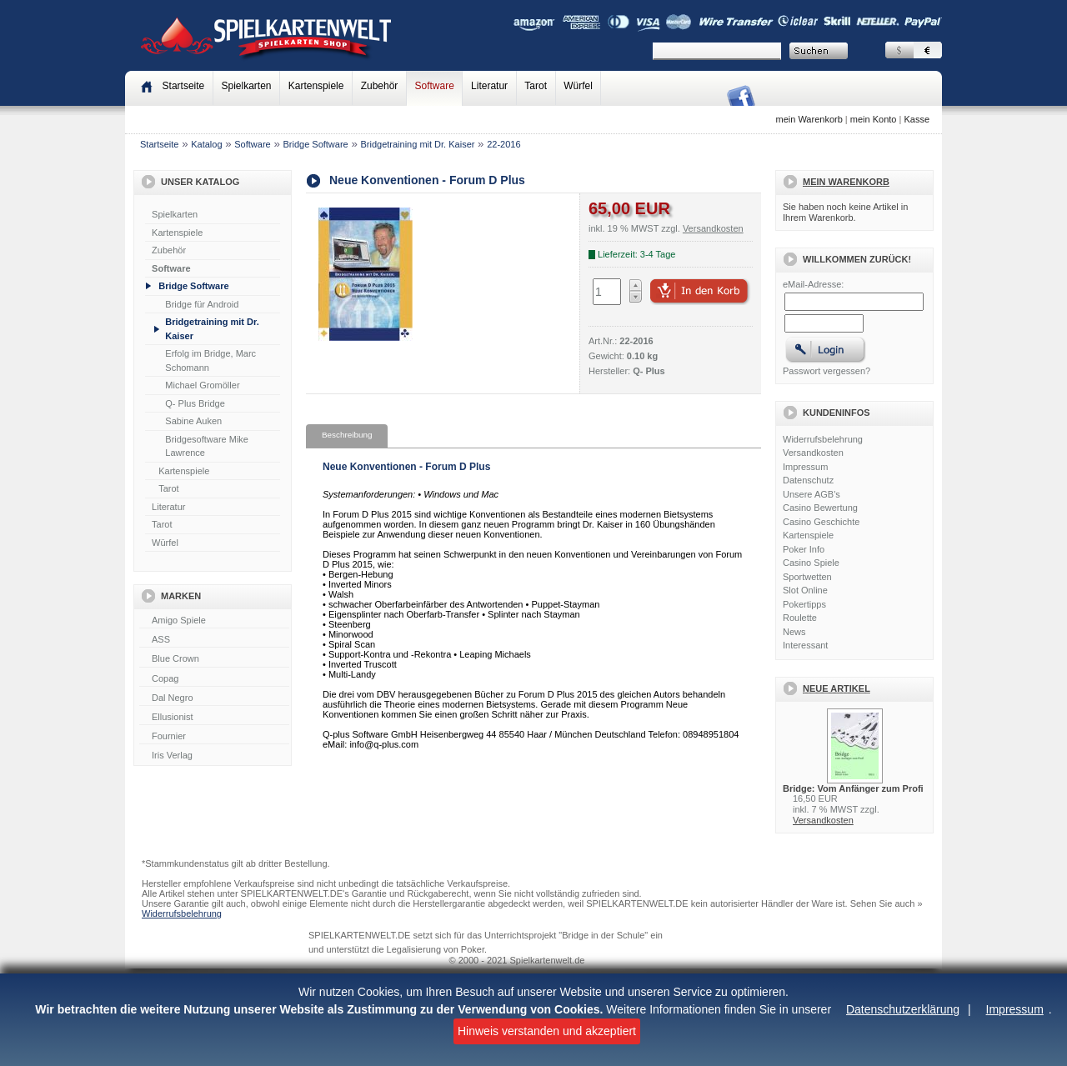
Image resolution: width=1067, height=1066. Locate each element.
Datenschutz (808, 480)
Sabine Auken (193, 421)
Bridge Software (315, 144)
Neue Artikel (836, 688)
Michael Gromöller (202, 385)
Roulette (800, 618)
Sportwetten (807, 577)
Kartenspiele (316, 86)
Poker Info (803, 549)
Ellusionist (214, 717)
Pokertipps (804, 604)
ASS (214, 640)
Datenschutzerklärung (902, 1009)
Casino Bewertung (820, 508)
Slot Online (805, 590)
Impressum (1015, 1009)
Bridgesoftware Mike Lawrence (206, 446)
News (794, 632)
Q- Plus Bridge (195, 403)
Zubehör (379, 86)
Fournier (214, 736)
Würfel (578, 86)
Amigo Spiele (214, 620)
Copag (214, 679)
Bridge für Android (201, 304)
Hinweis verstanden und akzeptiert (547, 1031)
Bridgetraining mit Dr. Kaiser (417, 144)
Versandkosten (813, 453)
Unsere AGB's (811, 494)
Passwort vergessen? (826, 371)
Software (434, 86)
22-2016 (503, 144)
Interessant (805, 645)
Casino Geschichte (821, 522)
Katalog (206, 144)
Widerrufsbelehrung (823, 439)
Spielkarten (246, 86)
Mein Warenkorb (846, 182)
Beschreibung (347, 434)
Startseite (159, 144)
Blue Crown (214, 659)
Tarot (535, 86)
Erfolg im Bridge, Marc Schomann (210, 360)
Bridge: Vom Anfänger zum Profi (853, 788)
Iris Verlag (214, 755)
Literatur (489, 86)
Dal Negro (214, 698)
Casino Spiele (811, 563)
